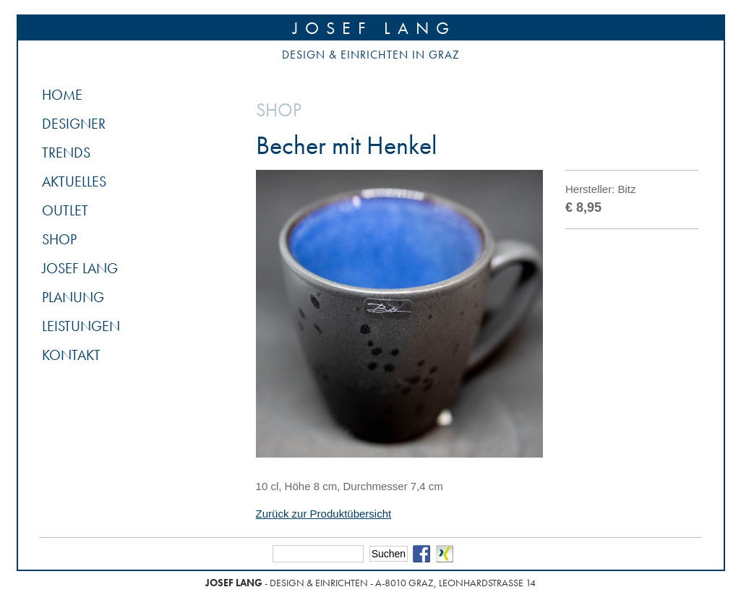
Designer (74, 123)
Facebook (421, 553)
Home (62, 94)
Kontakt (71, 355)
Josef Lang (374, 28)
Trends (66, 152)
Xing (444, 553)
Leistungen (81, 326)
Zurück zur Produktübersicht (324, 513)
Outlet (65, 210)
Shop (59, 239)
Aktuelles (74, 181)
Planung (73, 297)
